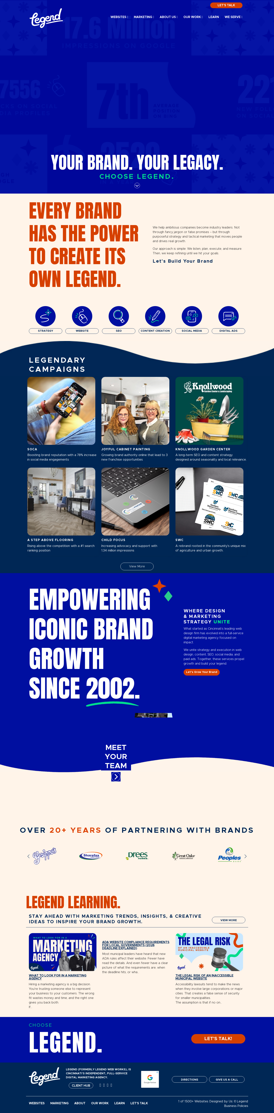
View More (137, 566)
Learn (213, 17)
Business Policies (236, 1105)
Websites (119, 17)
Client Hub (81, 1085)
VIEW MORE (228, 920)
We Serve (233, 17)
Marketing (144, 17)
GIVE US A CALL (227, 1079)
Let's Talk (226, 5)
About (79, 1103)
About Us (169, 17)
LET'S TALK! (218, 1039)
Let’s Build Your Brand (183, 261)
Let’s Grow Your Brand (201, 672)
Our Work (193, 17)
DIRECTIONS (189, 1079)
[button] (28, 856)
